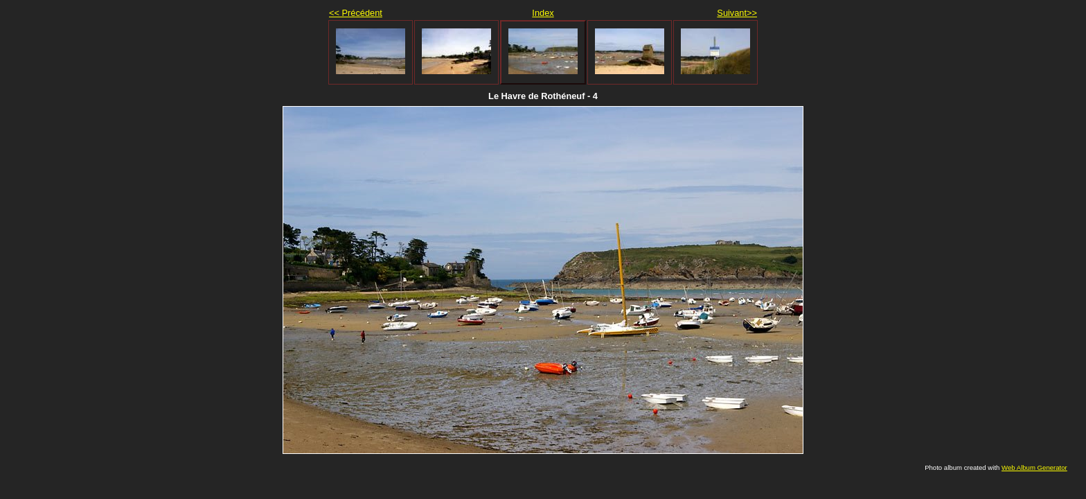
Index (542, 13)
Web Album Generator (1034, 467)
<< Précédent (355, 13)
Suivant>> (737, 13)
